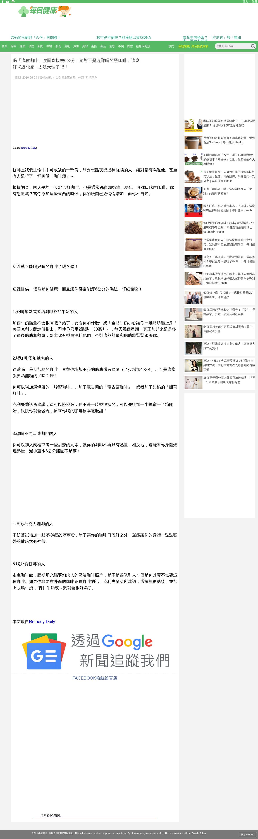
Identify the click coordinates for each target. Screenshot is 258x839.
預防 (31, 46)
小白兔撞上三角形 (64, 77)
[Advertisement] (82, 105)
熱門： (172, 46)
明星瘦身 (91, 77)
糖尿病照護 (143, 46)
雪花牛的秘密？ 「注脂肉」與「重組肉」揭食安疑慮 (212, 39)
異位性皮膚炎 (200, 46)
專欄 (121, 46)
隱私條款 (68, 833)
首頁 (4, 46)
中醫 (49, 46)
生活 (103, 46)
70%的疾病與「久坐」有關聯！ (36, 37)
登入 (245, 1)
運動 (67, 46)
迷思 (112, 46)
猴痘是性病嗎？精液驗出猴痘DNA (124, 37)
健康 (22, 46)
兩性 (94, 46)
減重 (76, 46)
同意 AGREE (247, 834)
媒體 (130, 46)
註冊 (254, 1)
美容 (85, 46)
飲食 (58, 46)
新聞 (40, 46)
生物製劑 (184, 46)
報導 (13, 46)
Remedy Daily (28, 148)
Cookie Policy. (199, 833)
